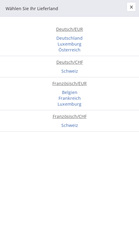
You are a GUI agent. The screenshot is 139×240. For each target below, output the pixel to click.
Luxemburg (69, 44)
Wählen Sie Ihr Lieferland (32, 8)
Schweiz (69, 71)
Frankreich (70, 98)
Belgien (69, 92)
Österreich (69, 50)
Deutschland (69, 38)
